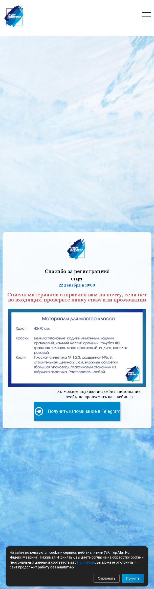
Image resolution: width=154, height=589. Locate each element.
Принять (133, 578)
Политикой (86, 562)
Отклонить (106, 578)
